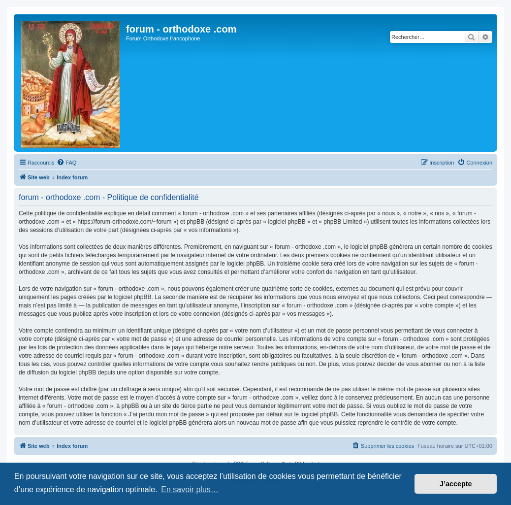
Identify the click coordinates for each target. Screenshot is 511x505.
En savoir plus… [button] (190, 489)
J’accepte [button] (456, 484)
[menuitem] (66, 162)
